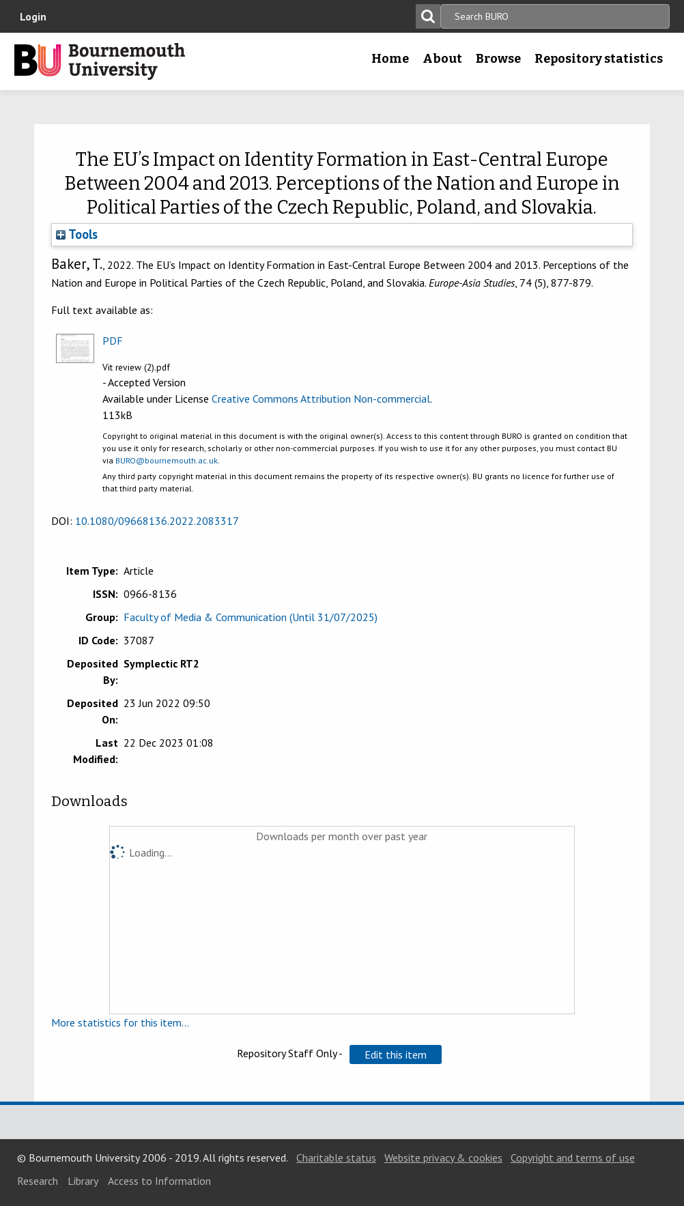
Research (37, 1181)
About (442, 58)
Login (33, 16)
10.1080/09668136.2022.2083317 (157, 521)
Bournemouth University (99, 61)
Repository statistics (599, 58)
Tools (77, 234)
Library (83, 1181)
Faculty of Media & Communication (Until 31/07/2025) (250, 617)
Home (390, 58)
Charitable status (336, 1157)
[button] (396, 1054)
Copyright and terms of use (573, 1157)
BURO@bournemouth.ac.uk (166, 460)
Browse (498, 58)
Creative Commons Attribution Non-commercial (321, 398)
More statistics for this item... (120, 1022)
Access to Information (159, 1181)
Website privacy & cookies (443, 1157)
